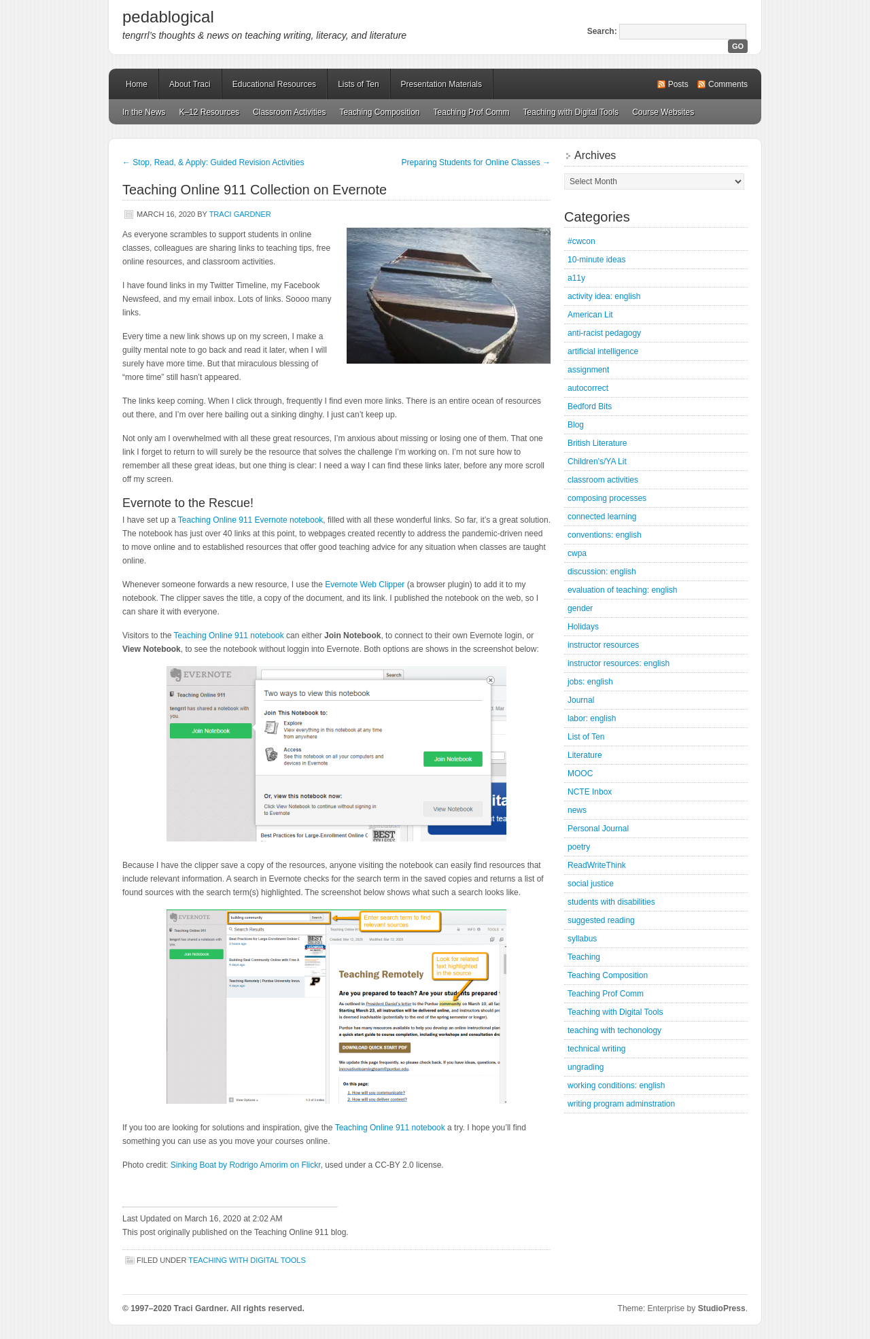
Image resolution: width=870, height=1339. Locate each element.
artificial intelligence (603, 351)
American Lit (590, 314)
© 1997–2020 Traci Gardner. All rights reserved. (213, 1308)
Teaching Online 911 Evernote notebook (251, 520)
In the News (143, 112)
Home (136, 84)
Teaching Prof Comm (472, 112)
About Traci (190, 84)
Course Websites (663, 112)
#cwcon (581, 241)
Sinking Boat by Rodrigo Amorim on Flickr (246, 1165)
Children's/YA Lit (597, 461)
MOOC (580, 773)
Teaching (584, 957)
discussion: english (602, 571)
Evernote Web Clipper (364, 584)
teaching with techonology (614, 1030)
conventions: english (605, 535)
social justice (591, 883)
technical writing (596, 1049)
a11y (576, 278)
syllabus (582, 938)
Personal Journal (598, 828)
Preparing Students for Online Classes (476, 162)
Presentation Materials (441, 84)
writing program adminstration (621, 1104)
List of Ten (586, 737)
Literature (585, 755)
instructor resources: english (618, 663)
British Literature (597, 443)
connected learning (602, 516)
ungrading (586, 1067)
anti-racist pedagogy (604, 333)
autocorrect (588, 388)
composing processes (607, 498)
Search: (602, 31)
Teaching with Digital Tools (571, 112)
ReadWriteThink (597, 865)
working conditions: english (616, 1085)
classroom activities (603, 480)
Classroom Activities (289, 112)
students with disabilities (611, 902)
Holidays (583, 626)
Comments (728, 84)
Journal (581, 700)
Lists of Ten (358, 84)
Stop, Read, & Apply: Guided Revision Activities (213, 162)
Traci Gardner (240, 214)
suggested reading (601, 920)
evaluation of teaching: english (622, 590)
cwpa (577, 553)
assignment (588, 370)
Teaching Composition (379, 112)
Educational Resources (274, 84)
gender (580, 608)
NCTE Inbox (590, 792)
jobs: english (590, 681)
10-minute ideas (596, 259)
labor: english (592, 718)
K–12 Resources (209, 112)
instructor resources (603, 645)
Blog (576, 425)
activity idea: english (604, 296)
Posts (678, 84)
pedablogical (168, 16)
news (577, 810)
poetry (579, 847)
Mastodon (306, 1310)
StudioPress (722, 1308)
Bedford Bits (590, 406)
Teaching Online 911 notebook (229, 635)
